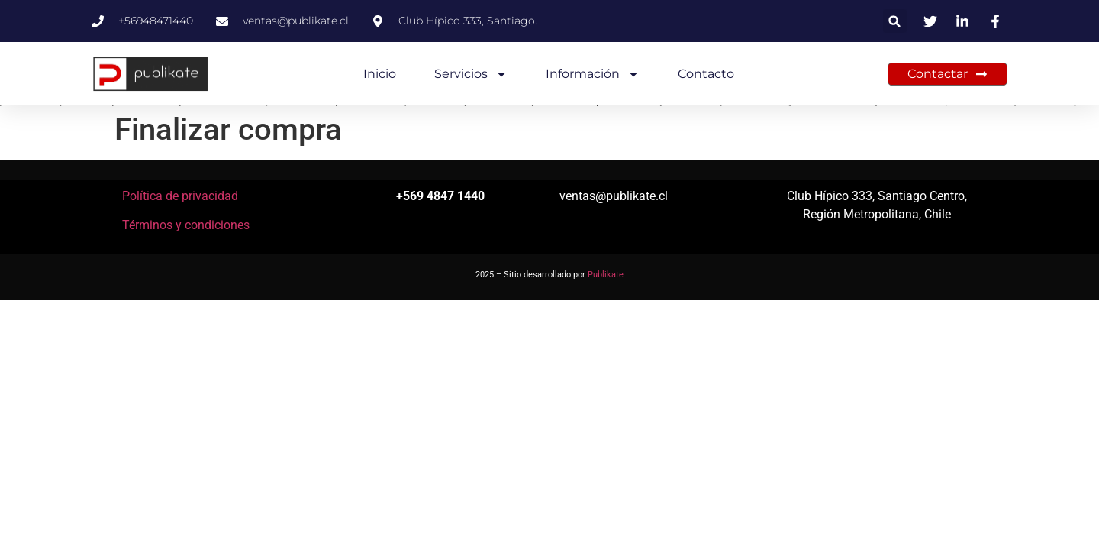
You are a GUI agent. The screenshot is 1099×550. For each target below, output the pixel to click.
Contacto (706, 73)
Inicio (379, 73)
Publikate (606, 275)
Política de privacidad (180, 196)
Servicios (471, 74)
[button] (895, 21)
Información (593, 74)
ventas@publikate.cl (613, 196)
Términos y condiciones (186, 225)
